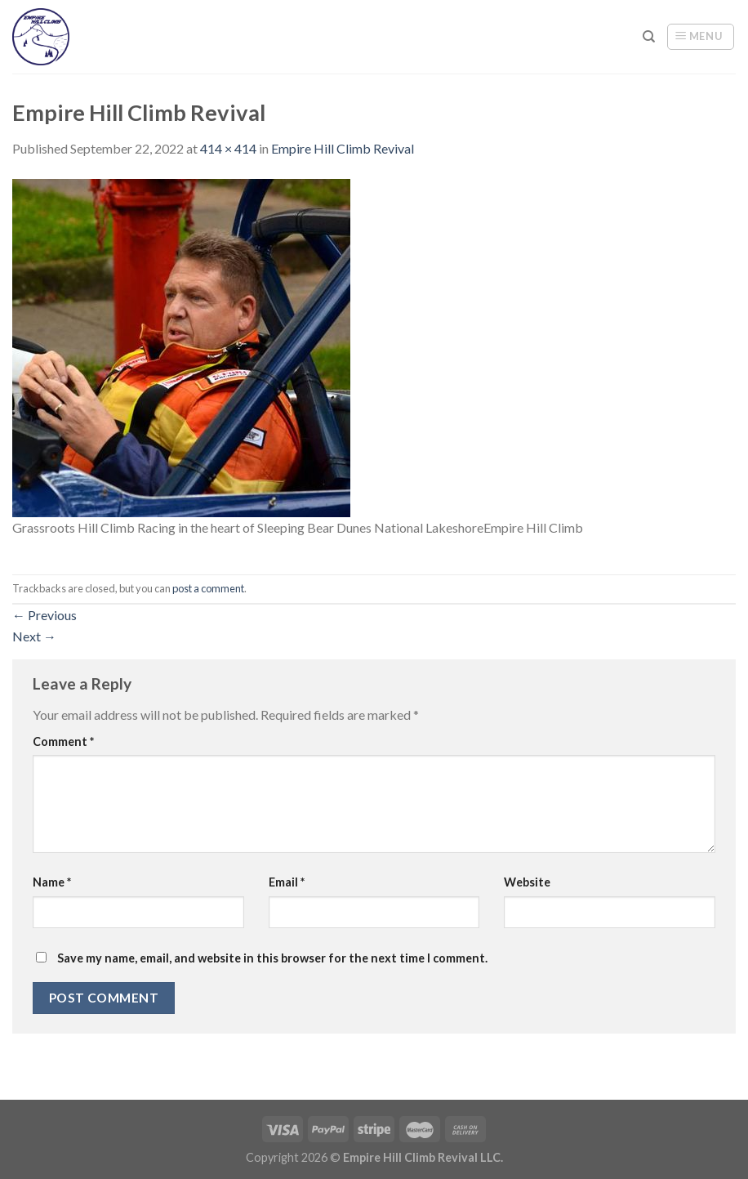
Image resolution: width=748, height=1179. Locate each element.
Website (527, 882)
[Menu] (700, 37)
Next (34, 636)
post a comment (208, 588)
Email (287, 882)
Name (52, 882)
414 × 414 (228, 148)
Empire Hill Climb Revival (342, 148)
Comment (63, 741)
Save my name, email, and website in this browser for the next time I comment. (272, 958)
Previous (44, 615)
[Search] (649, 36)
